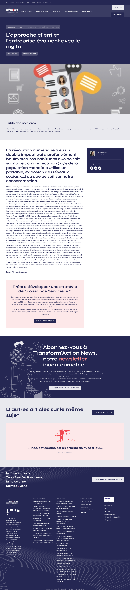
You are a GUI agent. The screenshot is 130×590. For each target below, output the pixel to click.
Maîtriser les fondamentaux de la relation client (65, 507)
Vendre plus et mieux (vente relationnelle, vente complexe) (66, 570)
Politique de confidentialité (112, 517)
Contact (117, 15)
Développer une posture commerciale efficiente (64, 502)
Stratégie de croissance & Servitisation (41, 519)
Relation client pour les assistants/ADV (64, 549)
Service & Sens (12, 27)
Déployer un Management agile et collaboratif (41, 524)
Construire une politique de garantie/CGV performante (65, 559)
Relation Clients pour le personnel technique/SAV (64, 554)
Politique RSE (108, 520)
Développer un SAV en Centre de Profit (66, 575)
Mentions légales (109, 514)
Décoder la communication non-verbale (65, 532)
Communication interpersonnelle (62, 544)
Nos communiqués (86, 510)
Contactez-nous (45, 321)
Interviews (107, 511)
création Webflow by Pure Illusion (72, 589)
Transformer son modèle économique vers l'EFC (41, 514)
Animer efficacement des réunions (64, 512)
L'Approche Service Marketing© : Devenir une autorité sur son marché (41, 508)
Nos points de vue (86, 501)
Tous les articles (103, 412)
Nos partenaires (85, 504)
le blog (118, 8)
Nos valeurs (84, 507)
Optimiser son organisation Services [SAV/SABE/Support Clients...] (42, 536)
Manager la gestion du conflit (66, 516)
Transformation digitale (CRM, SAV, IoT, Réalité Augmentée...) (43, 542)
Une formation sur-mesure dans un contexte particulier (65, 527)
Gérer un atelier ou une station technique (66, 580)
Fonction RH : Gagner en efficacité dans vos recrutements (64, 521)
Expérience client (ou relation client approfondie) (42, 529)
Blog (20, 27)
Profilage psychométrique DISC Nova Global (41, 502)
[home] (13, 11)
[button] (27, 11)
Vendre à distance (62, 566)
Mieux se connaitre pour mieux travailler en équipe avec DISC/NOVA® (65, 538)
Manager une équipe (63, 563)
